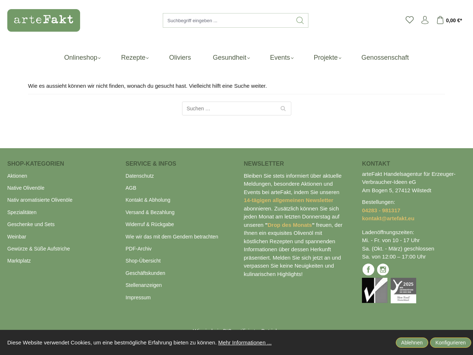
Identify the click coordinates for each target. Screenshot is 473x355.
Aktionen (17, 176)
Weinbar (16, 237)
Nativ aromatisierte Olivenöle (39, 200)
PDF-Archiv (139, 249)
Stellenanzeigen (144, 285)
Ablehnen (412, 343)
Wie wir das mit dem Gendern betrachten (172, 237)
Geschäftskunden (145, 273)
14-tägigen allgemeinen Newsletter (289, 200)
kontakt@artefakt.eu (388, 218)
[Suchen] (300, 20)
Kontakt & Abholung (148, 200)
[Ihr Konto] (425, 20)
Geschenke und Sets (31, 224)
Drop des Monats (290, 225)
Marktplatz (19, 261)
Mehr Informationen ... (245, 342)
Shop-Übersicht (143, 261)
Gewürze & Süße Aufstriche (38, 249)
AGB (131, 188)
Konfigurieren (450, 343)
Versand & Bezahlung (150, 212)
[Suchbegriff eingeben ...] (227, 20)
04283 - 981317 (381, 210)
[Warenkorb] (451, 20)
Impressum (138, 297)
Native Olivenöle (25, 188)
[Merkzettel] (410, 20)
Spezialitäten (21, 212)
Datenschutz (140, 176)
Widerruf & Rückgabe (150, 224)
